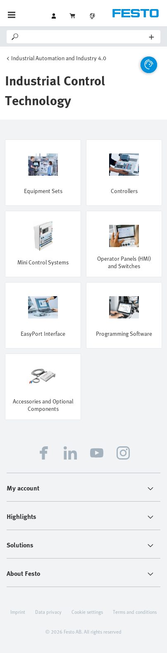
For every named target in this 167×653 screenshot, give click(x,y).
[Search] (84, 36)
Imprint (17, 611)
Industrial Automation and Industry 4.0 (58, 58)
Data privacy (48, 611)
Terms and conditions (135, 611)
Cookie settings (87, 611)
